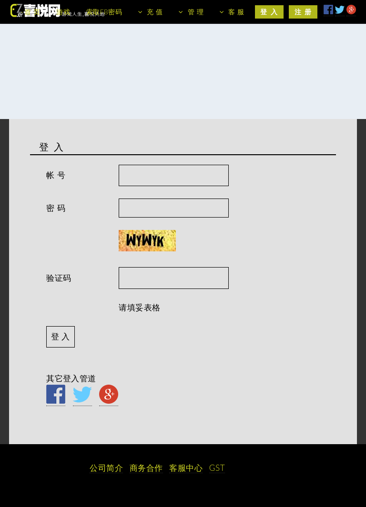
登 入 (269, 12)
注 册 (303, 12)
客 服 (236, 12)
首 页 (32, 12)
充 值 (155, 12)
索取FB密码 (104, 12)
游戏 (63, 12)
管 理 (195, 12)
